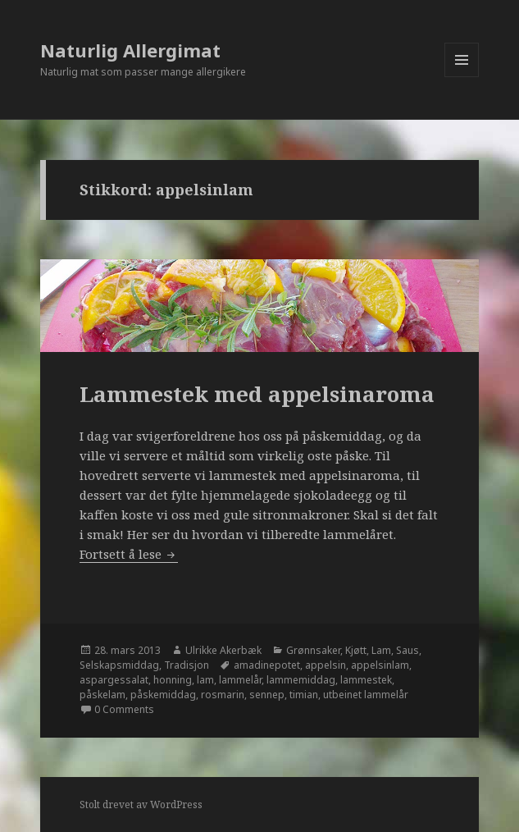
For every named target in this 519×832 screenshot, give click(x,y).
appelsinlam (380, 665)
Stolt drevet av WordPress (141, 804)
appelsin (325, 665)
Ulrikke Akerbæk (223, 650)
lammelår (240, 680)
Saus (407, 650)
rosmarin (222, 695)
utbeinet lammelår (365, 695)
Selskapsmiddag (119, 665)
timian (303, 695)
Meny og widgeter (462, 76)
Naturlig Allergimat (130, 50)
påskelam (102, 695)
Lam (381, 650)
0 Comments (124, 709)
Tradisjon (186, 665)
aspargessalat (114, 680)
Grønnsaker (313, 650)
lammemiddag (300, 680)
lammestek (366, 680)
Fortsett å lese (129, 554)
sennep (267, 695)
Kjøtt (355, 650)
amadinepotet (267, 665)
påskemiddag (163, 695)
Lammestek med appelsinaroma (257, 394)
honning (172, 680)
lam (205, 680)
